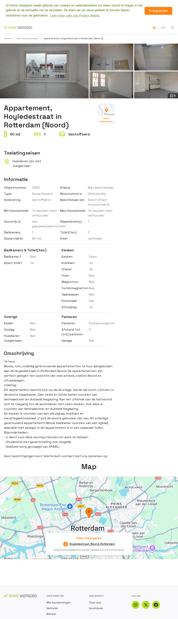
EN (163, 28)
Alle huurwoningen (27, 38)
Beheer (51, 614)
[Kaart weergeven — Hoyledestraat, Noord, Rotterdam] (106, 114)
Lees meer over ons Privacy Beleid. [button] (75, 15)
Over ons (95, 602)
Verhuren (52, 608)
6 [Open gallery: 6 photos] (173, 95)
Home (7, 38)
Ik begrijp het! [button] (158, 10)
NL (155, 28)
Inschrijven (96, 608)
